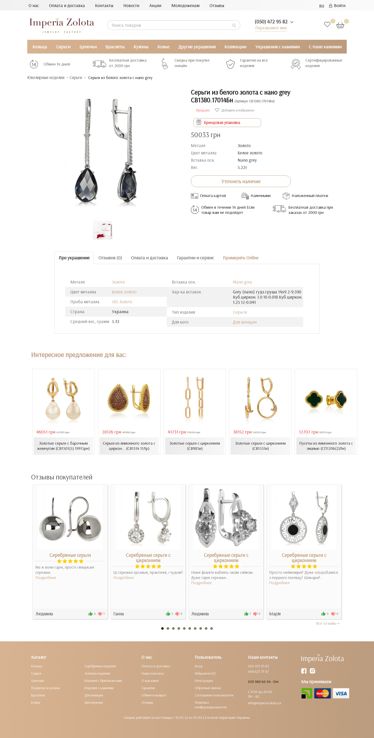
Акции (155, 5)
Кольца (39, 47)
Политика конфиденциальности (211, 704)
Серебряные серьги (70, 555)
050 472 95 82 (258, 666)
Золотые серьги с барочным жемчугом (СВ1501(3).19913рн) (63, 445)
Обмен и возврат (154, 695)
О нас (34, 5)
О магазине (150, 680)
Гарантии (148, 688)
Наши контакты (153, 673)
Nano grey (242, 282)
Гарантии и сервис (195, 258)
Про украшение (74, 258)
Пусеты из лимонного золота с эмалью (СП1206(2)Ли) (326, 445)
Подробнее (45, 577)
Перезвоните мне (270, 27)
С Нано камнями (325, 47)
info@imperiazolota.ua (264, 703)
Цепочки (88, 47)
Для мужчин (93, 702)
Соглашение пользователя (214, 695)
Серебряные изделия (100, 666)
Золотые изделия (97, 673)
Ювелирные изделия (46, 77)
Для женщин (245, 322)
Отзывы (217, 5)
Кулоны (140, 47)
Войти (337, 5)
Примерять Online (240, 258)
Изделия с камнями (99, 688)
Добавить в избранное (234, 110)
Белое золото (124, 291)
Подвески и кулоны (45, 688)
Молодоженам (185, 5)
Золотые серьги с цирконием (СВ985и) (194, 445)
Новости (131, 5)
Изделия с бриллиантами (103, 680)
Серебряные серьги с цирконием (148, 557)
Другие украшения (197, 47)
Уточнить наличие (241, 181)
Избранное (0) (205, 673)
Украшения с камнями (277, 47)
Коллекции (235, 47)
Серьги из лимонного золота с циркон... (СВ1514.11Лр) (129, 445)
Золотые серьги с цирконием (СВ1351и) (260, 445)
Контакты (104, 5)
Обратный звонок (208, 688)
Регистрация (204, 680)
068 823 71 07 (258, 671)
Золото (118, 282)
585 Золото (122, 301)
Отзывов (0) (110, 258)
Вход (199, 666)
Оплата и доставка (67, 5)
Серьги (63, 47)
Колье (163, 47)
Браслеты (114, 47)
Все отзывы (328, 623)
